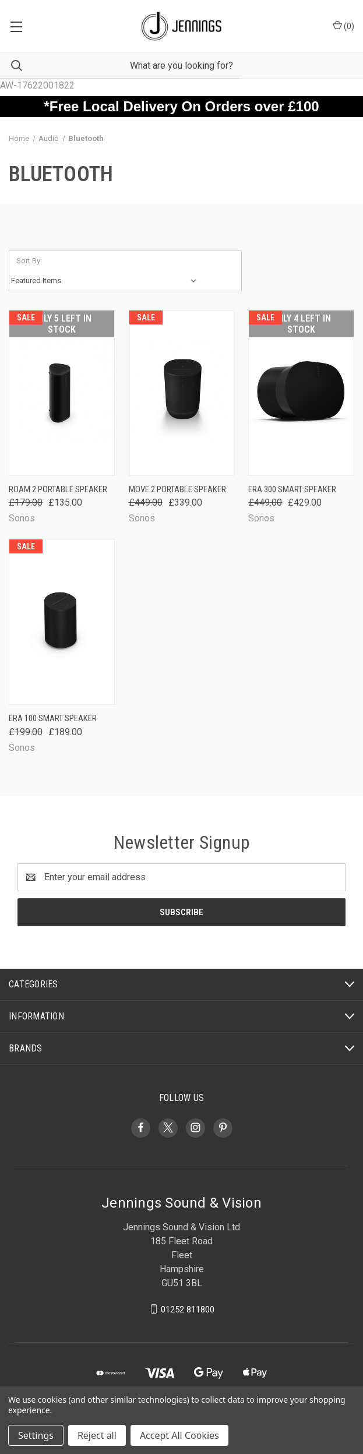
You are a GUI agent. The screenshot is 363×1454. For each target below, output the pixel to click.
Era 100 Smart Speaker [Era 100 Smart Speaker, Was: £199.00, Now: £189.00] (53, 718)
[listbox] (106, 281)
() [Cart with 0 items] (343, 25)
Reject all (97, 1435)
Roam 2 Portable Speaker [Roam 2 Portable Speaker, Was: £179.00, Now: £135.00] (58, 489)
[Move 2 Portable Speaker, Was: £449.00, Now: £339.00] (181, 393)
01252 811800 (187, 1309)
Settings (36, 1435)
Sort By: (29, 260)
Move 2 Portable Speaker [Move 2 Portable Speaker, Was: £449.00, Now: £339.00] (177, 489)
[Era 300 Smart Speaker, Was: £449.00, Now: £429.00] (301, 393)
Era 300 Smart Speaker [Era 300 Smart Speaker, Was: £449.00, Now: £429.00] (292, 489)
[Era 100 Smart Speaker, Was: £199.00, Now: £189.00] (61, 622)
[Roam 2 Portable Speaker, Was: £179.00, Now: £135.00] (61, 393)
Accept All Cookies (179, 1435)
